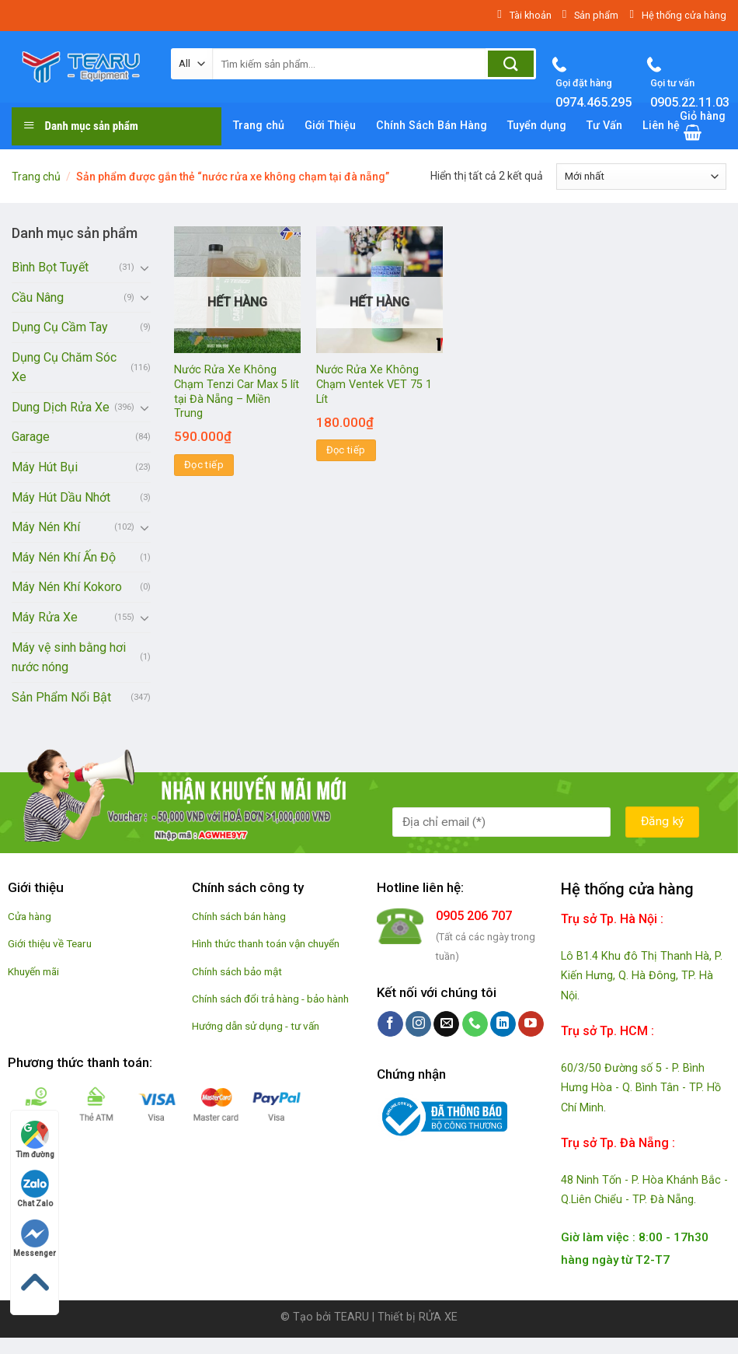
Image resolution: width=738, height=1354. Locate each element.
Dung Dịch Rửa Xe (61, 407)
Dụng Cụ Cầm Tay (60, 327)
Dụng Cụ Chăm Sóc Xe (64, 367)
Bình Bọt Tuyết (50, 267)
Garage (31, 436)
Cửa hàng (29, 916)
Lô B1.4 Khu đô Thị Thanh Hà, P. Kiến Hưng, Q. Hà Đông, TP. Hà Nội (641, 976)
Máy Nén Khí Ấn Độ (64, 557)
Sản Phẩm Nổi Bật (61, 697)
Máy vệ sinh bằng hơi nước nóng (69, 657)
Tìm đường (35, 1140)
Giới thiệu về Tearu (50, 943)
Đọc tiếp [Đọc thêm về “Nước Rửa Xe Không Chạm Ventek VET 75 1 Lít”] (346, 450)
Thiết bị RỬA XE (418, 1317)
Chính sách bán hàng (239, 916)
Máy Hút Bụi (45, 467)
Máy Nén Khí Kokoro (67, 586)
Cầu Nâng (38, 297)
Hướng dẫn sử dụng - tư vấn (255, 1026)
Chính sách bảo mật (237, 971)
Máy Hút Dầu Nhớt (61, 497)
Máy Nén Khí (46, 527)
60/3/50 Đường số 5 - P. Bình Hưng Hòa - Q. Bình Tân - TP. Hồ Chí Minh (641, 1088)
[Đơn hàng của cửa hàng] (641, 176)
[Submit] (511, 63)
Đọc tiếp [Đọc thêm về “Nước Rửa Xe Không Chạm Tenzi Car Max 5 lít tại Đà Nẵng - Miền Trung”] (204, 465)
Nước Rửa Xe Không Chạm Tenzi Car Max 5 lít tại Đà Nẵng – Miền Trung (236, 391)
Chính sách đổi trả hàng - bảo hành (270, 998)
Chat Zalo (35, 1189)
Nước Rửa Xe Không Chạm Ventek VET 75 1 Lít (374, 384)
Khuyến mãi (33, 971)
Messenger (34, 1238)
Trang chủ (36, 176)
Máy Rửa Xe (45, 617)
